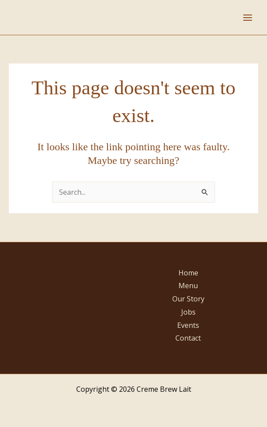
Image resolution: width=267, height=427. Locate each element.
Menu (188, 285)
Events (188, 325)
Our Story (188, 299)
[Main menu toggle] (247, 17)
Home (188, 273)
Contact (188, 338)
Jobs (188, 312)
